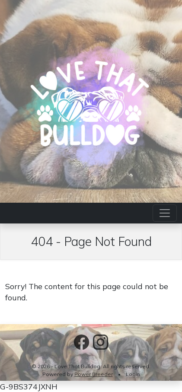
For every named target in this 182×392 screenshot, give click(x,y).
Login (133, 374)
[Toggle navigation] (165, 213)
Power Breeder (93, 374)
